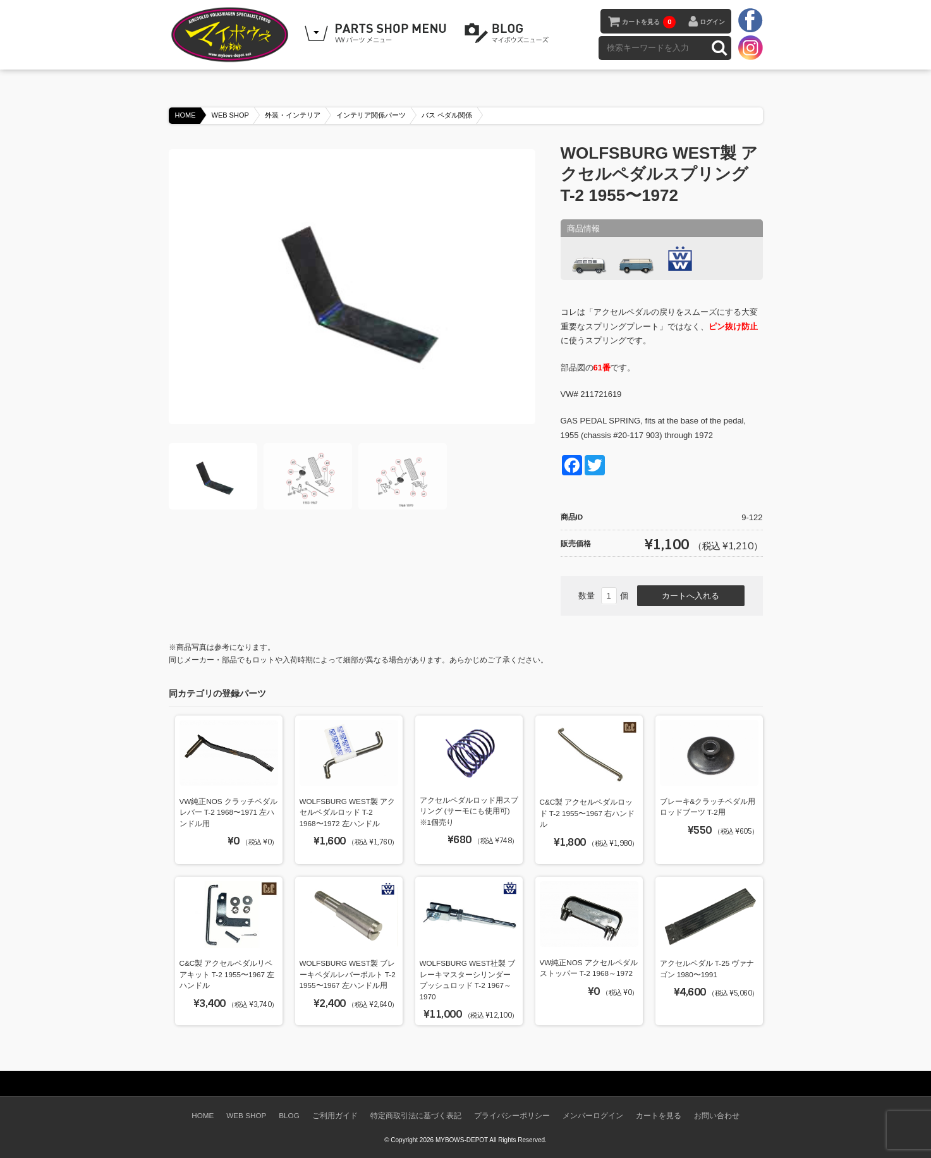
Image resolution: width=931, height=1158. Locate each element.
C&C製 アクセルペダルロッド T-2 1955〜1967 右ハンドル (587, 813)
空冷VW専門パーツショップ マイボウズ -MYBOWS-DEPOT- (232, 34)
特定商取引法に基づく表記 (415, 1115)
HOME (185, 115)
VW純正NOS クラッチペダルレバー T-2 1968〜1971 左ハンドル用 (228, 812)
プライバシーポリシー (512, 1115)
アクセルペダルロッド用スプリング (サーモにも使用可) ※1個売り (469, 811)
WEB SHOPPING (377, 33)
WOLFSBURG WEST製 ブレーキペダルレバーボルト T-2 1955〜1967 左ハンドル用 (348, 974)
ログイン (712, 22)
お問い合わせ (716, 1115)
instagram (750, 47)
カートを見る (649, 22)
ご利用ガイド (335, 1115)
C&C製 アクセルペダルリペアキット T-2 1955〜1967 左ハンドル (227, 974)
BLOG (508, 33)
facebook (750, 21)
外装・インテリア (292, 115)
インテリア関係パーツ (371, 115)
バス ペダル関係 (447, 115)
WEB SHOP (230, 115)
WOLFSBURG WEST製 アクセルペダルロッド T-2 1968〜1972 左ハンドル (348, 812)
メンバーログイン (593, 1115)
